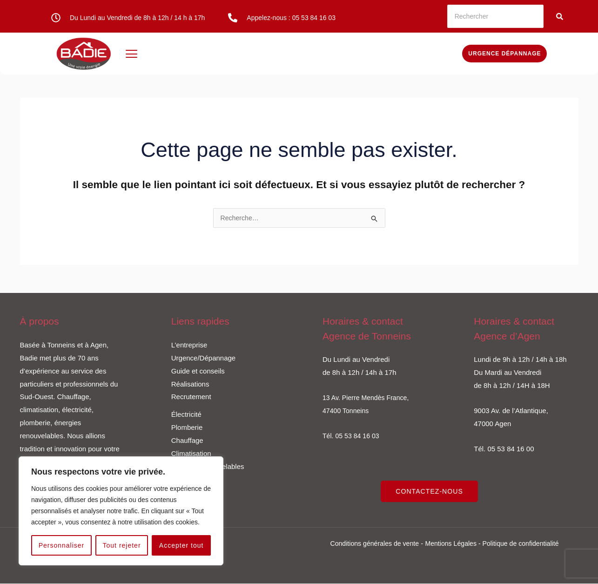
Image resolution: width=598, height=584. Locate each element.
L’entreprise (189, 345)
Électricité (169, 53)
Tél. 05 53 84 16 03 (353, 436)
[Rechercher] (495, 16)
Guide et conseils (198, 371)
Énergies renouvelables (384, 53)
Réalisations (190, 384)
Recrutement (191, 397)
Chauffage (250, 53)
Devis (440, 53)
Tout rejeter (122, 545)
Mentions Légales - (453, 544)
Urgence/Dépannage (203, 358)
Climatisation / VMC (306, 53)
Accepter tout (181, 545)
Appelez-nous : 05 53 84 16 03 (291, 17)
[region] (121, 510)
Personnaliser (62, 545)
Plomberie (209, 53)
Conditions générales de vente (370, 544)
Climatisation (191, 454)
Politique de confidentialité (524, 544)
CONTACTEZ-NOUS (431, 492)
